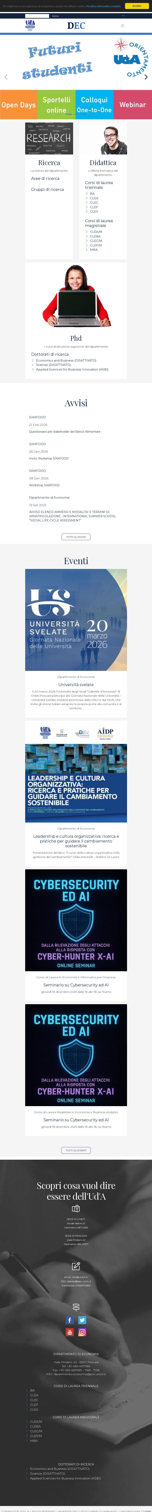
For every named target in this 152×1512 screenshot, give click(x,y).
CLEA (94, 198)
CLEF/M (96, 245)
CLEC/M (96, 241)
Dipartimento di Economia (49, 497)
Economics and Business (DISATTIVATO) (66, 360)
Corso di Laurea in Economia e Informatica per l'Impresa (76, 977)
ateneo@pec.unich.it (79, 1281)
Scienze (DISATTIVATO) (53, 365)
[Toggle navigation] (123, 16)
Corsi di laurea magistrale (99, 223)
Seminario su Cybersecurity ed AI (76, 985)
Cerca (55, 15)
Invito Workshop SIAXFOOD (49, 458)
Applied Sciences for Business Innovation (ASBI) (72, 369)
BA (92, 193)
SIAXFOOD (37, 417)
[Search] (37, 16)
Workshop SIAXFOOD (44, 485)
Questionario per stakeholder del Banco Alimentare (64, 431)
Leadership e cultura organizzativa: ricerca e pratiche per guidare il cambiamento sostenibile (76, 841)
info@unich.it (80, 1277)
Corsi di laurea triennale (99, 185)
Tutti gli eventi (76, 1150)
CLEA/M (96, 232)
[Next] (145, 77)
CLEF (94, 207)
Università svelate (76, 684)
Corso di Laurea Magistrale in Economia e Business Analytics (76, 1112)
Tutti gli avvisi (76, 536)
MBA (94, 250)
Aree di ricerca (45, 178)
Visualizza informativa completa (103, 6)
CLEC (94, 202)
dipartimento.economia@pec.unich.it (80, 1374)
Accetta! (136, 6)
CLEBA (95, 236)
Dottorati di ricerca (50, 354)
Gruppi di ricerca (47, 189)
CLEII (94, 211)
